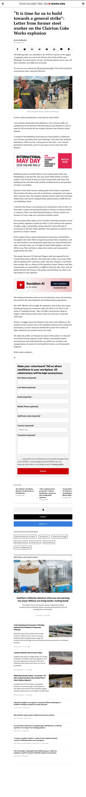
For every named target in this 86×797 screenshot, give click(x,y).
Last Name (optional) (26, 387)
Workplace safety (21, 542)
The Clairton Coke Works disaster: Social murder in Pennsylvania (25, 491)
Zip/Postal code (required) (28, 416)
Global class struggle (60, 536)
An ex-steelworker (20, 40)
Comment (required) (26, 435)
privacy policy (57, 464)
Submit (43, 471)
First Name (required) (26, 378)
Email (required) (24, 397)
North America (49, 542)
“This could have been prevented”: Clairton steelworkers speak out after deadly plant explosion (47, 493)
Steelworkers (44, 536)
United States (35, 542)
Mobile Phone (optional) (27, 407)
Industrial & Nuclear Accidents (25, 536)
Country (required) (25, 426)
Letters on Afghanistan (22, 547)
